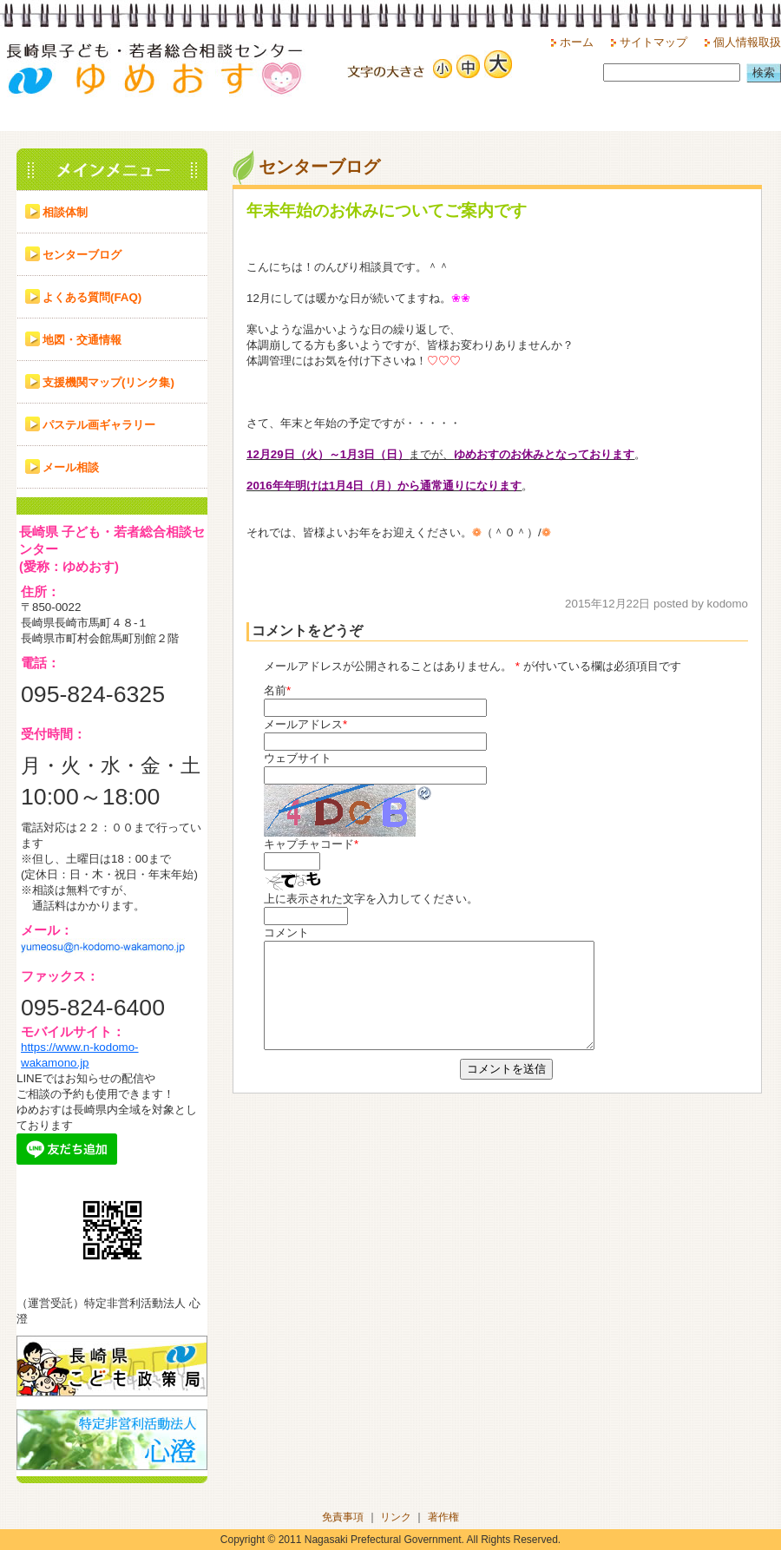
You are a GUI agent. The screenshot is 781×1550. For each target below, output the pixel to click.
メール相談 (71, 467)
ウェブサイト (297, 758)
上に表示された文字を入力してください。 (371, 898)
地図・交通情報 (82, 339)
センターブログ (82, 254)
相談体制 (65, 212)
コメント (286, 932)
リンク (395, 1517)
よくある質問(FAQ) (92, 297)
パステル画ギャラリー (99, 424)
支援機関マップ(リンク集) (108, 382)
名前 (275, 690)
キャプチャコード (309, 844)
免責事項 (343, 1517)
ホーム (577, 42)
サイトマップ (653, 42)
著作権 (443, 1517)
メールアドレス (303, 724)
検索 (763, 72)
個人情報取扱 (747, 42)
